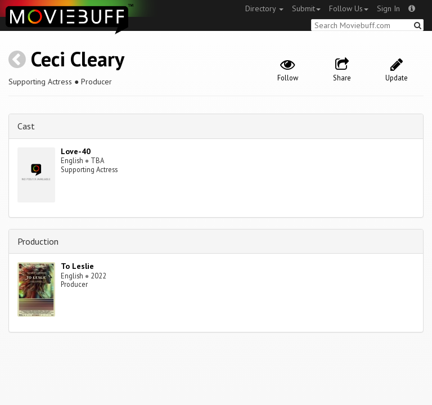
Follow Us (348, 8)
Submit (306, 8)
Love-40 (76, 151)
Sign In (388, 8)
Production (37, 241)
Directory (264, 8)
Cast (26, 126)
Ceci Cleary (77, 59)
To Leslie (77, 266)
